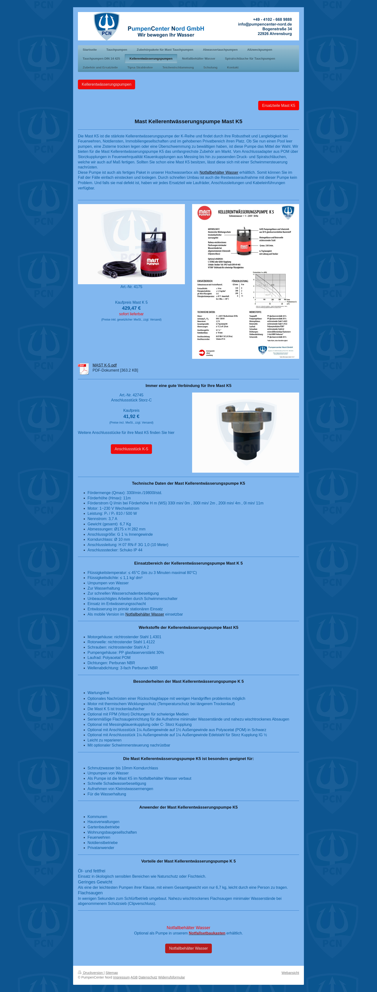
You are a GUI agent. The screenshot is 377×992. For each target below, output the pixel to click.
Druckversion (91, 973)
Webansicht (290, 973)
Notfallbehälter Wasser (219, 172)
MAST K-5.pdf (105, 365)
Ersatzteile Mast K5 (278, 105)
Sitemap (112, 973)
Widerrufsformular (171, 977)
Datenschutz (147, 977)
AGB (134, 977)
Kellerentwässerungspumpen (106, 84)
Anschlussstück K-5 (131, 449)
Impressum (121, 977)
